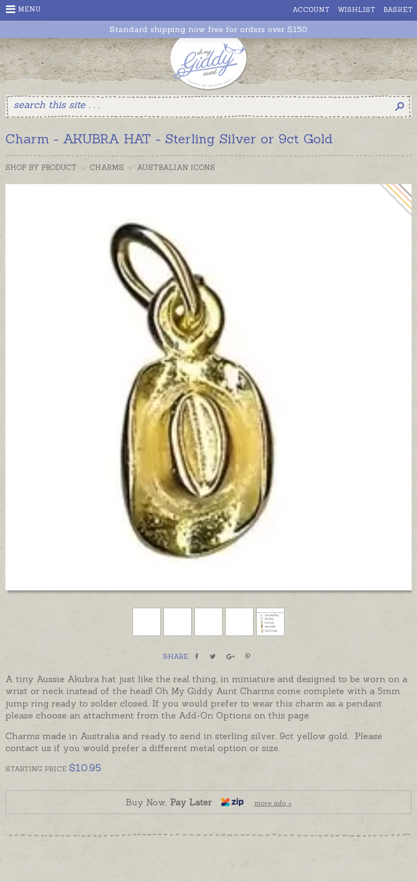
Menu (23, 9)
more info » (273, 803)
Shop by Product (41, 167)
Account (311, 9)
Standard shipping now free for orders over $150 (208, 29)
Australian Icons (176, 167)
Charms (107, 167)
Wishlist (356, 9)
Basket (398, 9)
